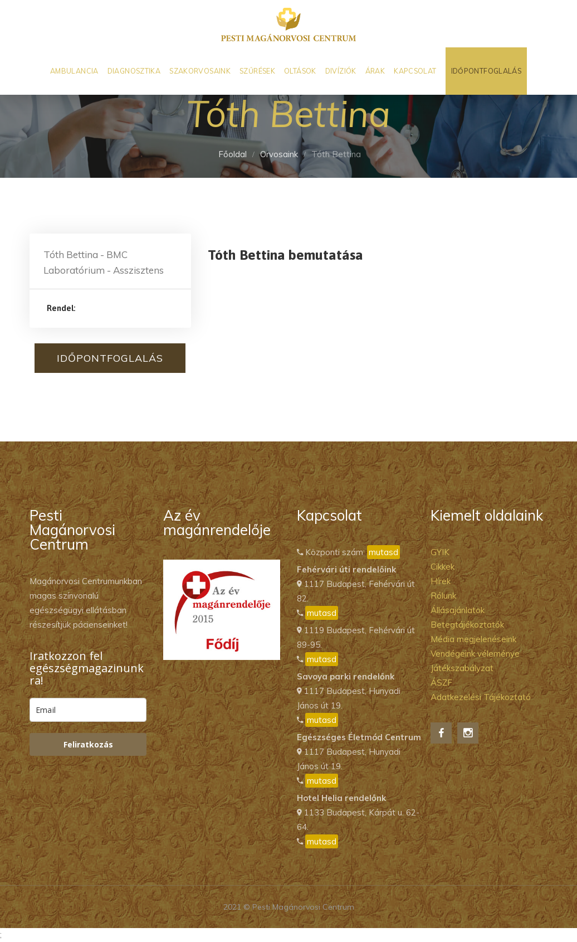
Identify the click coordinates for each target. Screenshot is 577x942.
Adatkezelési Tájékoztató (481, 697)
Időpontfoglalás (486, 70)
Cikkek (442, 566)
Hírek (441, 581)
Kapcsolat (415, 70)
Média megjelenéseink (473, 639)
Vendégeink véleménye (475, 653)
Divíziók (340, 70)
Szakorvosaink (200, 70)
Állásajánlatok (458, 610)
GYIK (440, 552)
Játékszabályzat (462, 668)
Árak (375, 70)
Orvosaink (279, 154)
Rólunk (443, 595)
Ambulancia (74, 70)
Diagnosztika (134, 70)
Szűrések (257, 70)
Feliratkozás (88, 744)
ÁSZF (441, 682)
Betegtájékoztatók (467, 624)
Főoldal (232, 154)
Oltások (300, 70)
